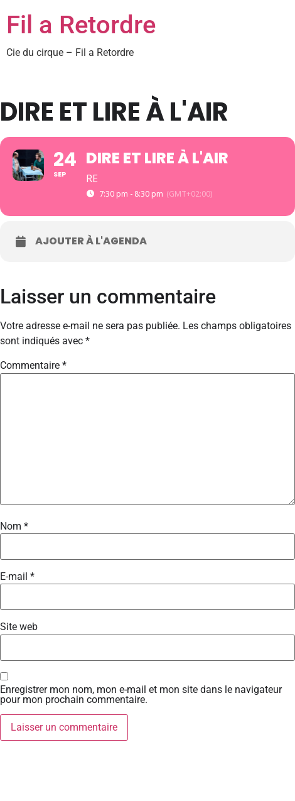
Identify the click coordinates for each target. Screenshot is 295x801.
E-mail (17, 577)
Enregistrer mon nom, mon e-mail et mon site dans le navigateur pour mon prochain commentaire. (141, 695)
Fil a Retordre (81, 25)
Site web (19, 627)
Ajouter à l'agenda (91, 241)
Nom (14, 526)
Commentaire (33, 366)
